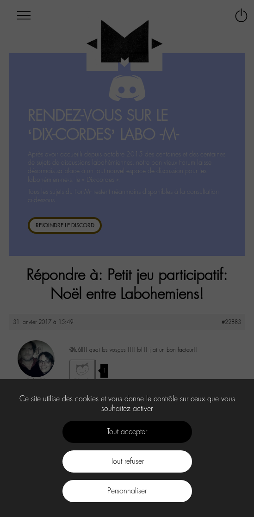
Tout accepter (127, 431)
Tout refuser (127, 461)
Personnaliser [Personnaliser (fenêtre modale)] (127, 491)
